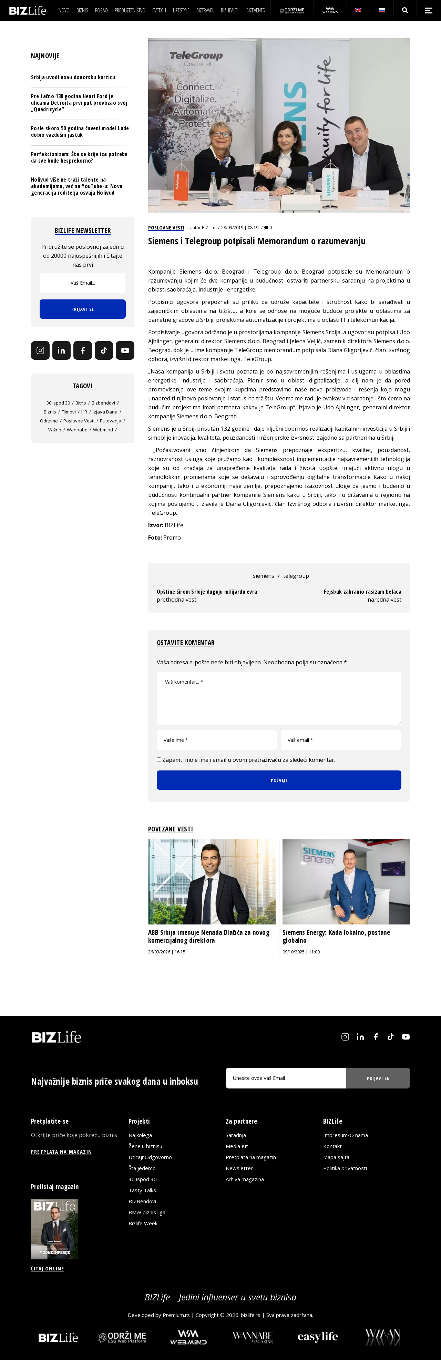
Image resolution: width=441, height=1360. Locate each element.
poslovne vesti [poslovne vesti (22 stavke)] (78, 421)
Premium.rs (176, 1314)
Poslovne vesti (166, 227)
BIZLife (208, 228)
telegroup (296, 576)
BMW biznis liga (147, 1212)
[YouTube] (125, 350)
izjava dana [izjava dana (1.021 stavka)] (105, 412)
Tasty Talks (142, 1190)
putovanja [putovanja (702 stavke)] (110, 421)
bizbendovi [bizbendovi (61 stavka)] (103, 403)
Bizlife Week (143, 1223)
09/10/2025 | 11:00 (301, 952)
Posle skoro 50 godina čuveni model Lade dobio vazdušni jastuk (80, 131)
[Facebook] (82, 350)
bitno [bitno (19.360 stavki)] (80, 403)
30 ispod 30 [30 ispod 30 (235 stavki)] (58, 403)
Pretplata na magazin (251, 1157)
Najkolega (140, 1135)
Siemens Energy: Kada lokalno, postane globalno (336, 936)
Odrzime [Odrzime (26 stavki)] (49, 421)
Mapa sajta (336, 1157)
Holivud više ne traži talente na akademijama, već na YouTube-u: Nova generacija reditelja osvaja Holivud (76, 186)
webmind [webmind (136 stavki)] (103, 430)
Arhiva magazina (245, 1179)
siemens (263, 576)
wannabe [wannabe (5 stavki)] (77, 430)
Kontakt (332, 1146)
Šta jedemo (142, 1168)
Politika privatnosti (345, 1168)
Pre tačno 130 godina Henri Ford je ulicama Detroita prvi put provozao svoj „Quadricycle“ (79, 102)
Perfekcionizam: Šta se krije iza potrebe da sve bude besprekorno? (79, 157)
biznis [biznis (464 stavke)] (50, 412)
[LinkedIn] (61, 350)
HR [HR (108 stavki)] (84, 412)
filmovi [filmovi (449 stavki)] (69, 412)
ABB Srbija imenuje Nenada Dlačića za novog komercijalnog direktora (208, 936)
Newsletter (239, 1168)
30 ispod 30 (143, 1179)
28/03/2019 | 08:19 (239, 228)
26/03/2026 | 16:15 (166, 952)
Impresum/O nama (345, 1135)
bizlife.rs (250, 1314)
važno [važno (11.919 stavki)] (54, 430)
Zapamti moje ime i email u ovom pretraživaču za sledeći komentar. (248, 760)
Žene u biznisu (145, 1146)
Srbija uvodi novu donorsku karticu (73, 77)
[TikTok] (104, 350)
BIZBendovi (142, 1201)
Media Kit (237, 1146)
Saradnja (236, 1135)
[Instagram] (40, 350)
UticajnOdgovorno (150, 1157)
